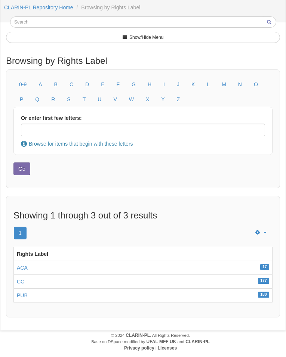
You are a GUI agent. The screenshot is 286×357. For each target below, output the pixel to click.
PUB (22, 295)
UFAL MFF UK (161, 341)
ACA (22, 268)
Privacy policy (139, 348)
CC (20, 282)
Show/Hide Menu (143, 37)
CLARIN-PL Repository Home (38, 7)
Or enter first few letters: (51, 118)
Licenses (167, 348)
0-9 (23, 84)
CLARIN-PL (138, 335)
